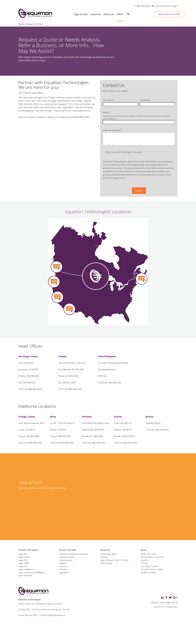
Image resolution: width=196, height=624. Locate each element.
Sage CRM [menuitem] (23, 560)
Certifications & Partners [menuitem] (152, 557)
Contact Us (158, 606)
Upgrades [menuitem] (64, 572)
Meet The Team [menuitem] (148, 554)
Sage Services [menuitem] (81, 14)
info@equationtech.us (55, 615)
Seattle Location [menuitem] (148, 572)
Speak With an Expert (169, 14)
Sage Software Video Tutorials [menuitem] (114, 560)
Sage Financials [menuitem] (25, 575)
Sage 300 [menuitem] (22, 554)
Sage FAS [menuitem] (22, 566)
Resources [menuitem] (109, 14)
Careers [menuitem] (144, 560)
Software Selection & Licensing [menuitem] (73, 554)
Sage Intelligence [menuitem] (26, 569)
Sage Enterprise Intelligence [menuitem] (31, 572)
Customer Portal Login (165, 5)
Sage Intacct (33, 488)
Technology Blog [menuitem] (108, 554)
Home (21, 23)
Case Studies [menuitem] (106, 563)
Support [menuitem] (63, 563)
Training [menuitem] (63, 566)
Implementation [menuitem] (66, 557)
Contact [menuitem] (144, 563)
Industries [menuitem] (96, 14)
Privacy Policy (118, 177)
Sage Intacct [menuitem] (24, 557)
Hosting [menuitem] (63, 569)
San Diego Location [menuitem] (150, 566)
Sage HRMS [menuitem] (23, 563)
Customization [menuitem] (66, 560)
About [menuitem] (120, 14)
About (30, 23)
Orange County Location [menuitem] (152, 569)
